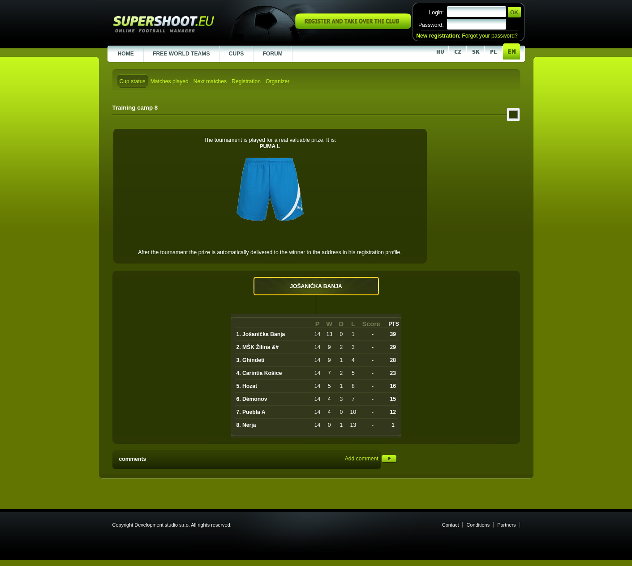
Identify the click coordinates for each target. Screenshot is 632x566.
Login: (436, 12)
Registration (246, 81)
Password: (431, 25)
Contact (450, 525)
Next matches (210, 81)
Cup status (133, 81)
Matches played (169, 81)
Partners (506, 525)
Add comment (371, 458)
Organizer (277, 81)
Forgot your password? (489, 36)
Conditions (478, 525)
